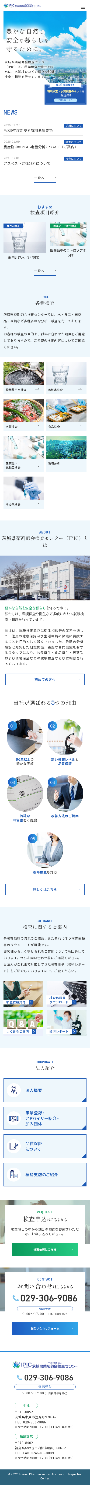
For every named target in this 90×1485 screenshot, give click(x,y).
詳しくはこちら (45, 889)
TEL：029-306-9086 (30, 1422)
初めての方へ (45, 679)
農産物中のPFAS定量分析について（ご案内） (40, 146)
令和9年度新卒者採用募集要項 (28, 130)
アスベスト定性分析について (27, 163)
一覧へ (39, 177)
